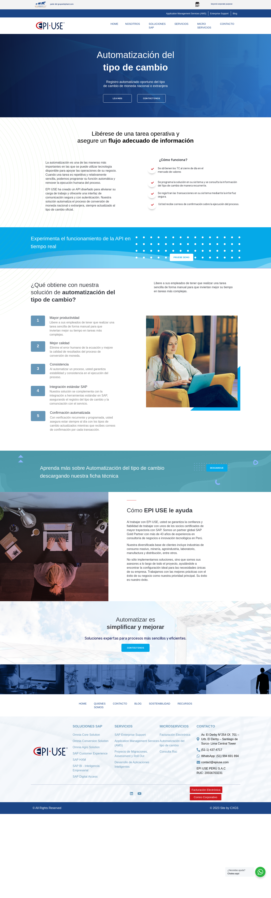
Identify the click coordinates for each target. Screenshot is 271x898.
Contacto (228, 24)
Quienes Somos (99, 706)
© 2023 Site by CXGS (224, 809)
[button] (186, 13)
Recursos (184, 704)
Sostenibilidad (159, 704)
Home (114, 23)
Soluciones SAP (158, 25)
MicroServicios (205, 25)
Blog (138, 704)
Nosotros (133, 24)
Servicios (182, 24)
